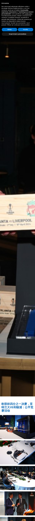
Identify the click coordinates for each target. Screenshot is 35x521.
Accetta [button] (25, 29)
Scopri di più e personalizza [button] (17, 34)
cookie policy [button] (28, 14)
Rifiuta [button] (9, 29)
